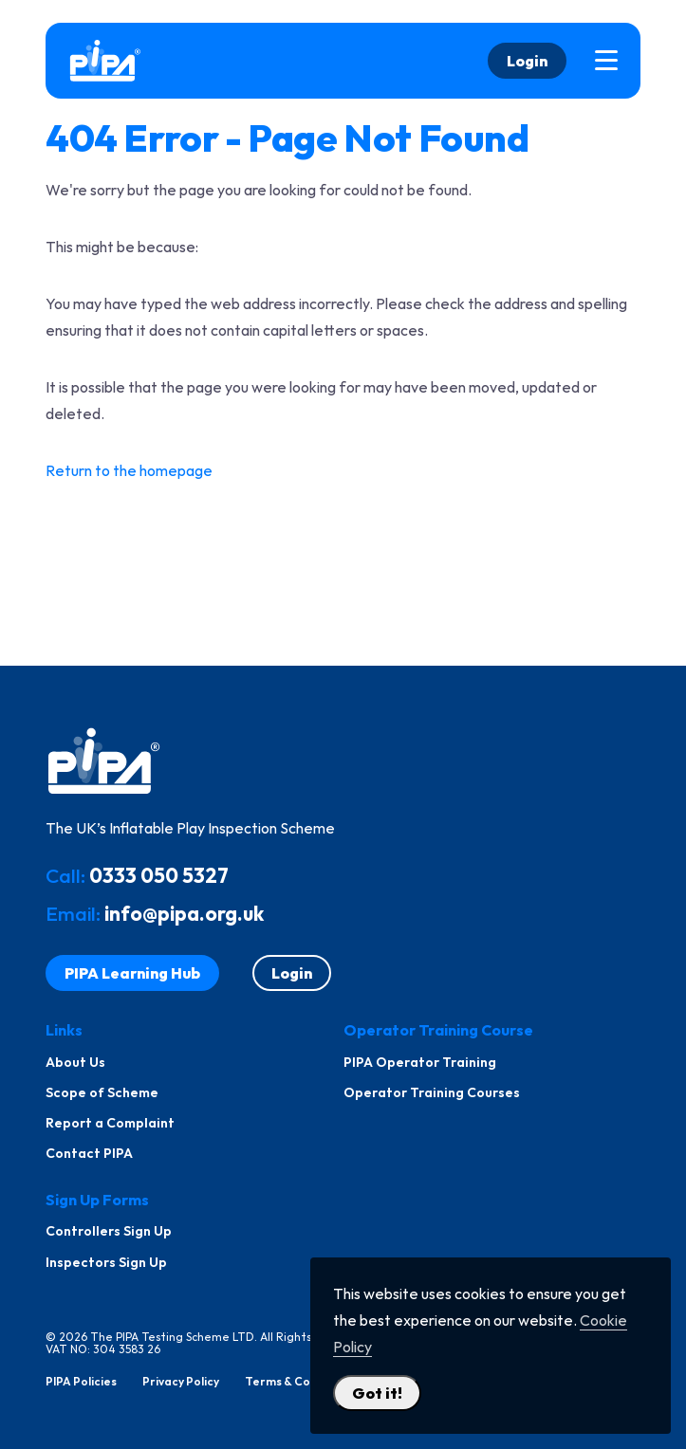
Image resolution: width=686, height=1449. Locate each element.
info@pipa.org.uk (184, 913)
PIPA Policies (81, 1381)
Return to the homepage (129, 470)
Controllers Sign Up (109, 1230)
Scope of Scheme (102, 1092)
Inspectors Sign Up (106, 1262)
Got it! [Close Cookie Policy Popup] (377, 1393)
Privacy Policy (180, 1381)
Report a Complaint (110, 1122)
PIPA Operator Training (419, 1062)
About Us (75, 1062)
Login (527, 60)
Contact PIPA (89, 1153)
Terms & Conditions (300, 1381)
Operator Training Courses (431, 1092)
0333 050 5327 (159, 875)
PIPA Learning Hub (132, 972)
